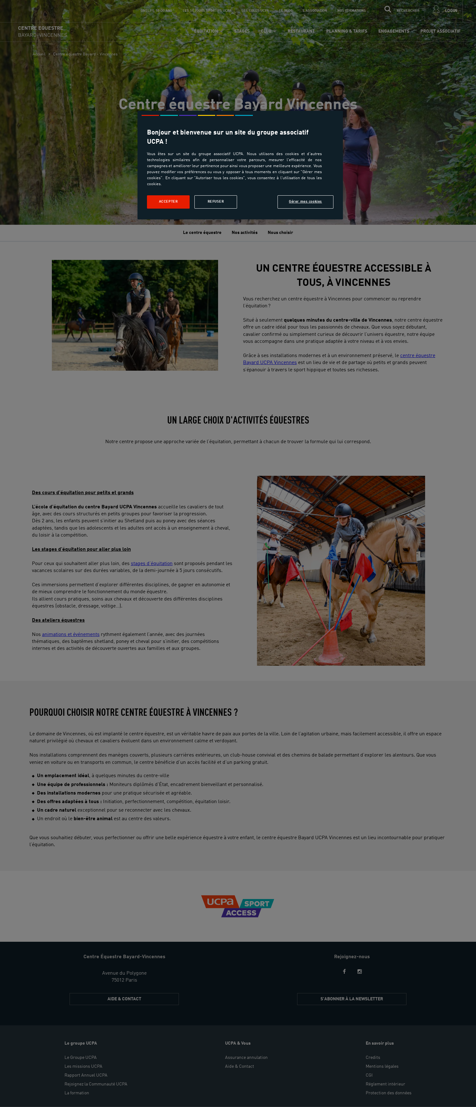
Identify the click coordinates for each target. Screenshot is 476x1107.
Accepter (168, 202)
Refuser (216, 202)
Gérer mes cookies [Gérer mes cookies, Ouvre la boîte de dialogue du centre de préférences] (305, 202)
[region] (240, 165)
